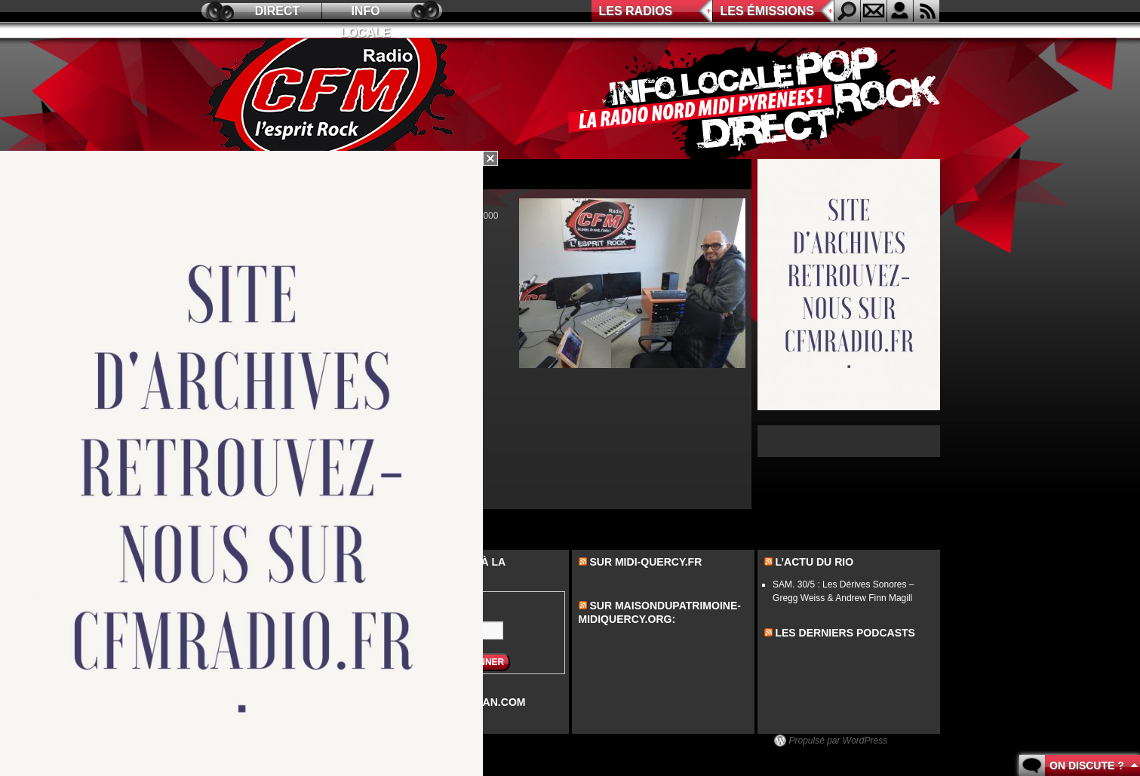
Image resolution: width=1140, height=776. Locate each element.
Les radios (636, 11)
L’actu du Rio (814, 562)
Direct (277, 11)
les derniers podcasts (845, 633)
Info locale (366, 13)
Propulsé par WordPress (838, 740)
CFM (331, 98)
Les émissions (767, 11)
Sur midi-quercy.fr (645, 562)
